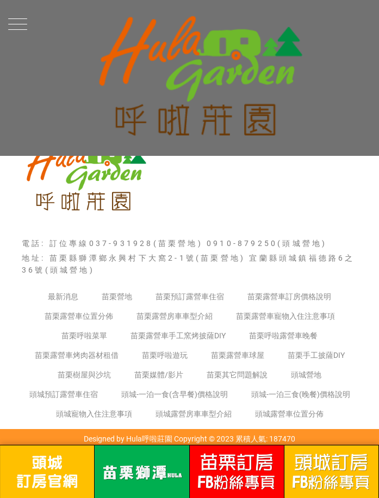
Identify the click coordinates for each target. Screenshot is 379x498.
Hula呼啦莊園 (149, 438)
